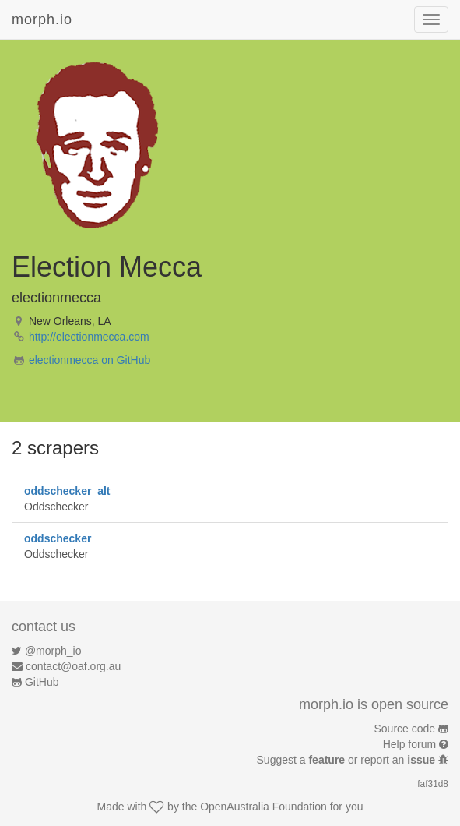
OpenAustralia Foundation (263, 806)
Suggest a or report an (347, 760)
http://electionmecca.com (89, 336)
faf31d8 (432, 783)
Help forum (409, 744)
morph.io (42, 19)
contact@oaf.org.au (73, 666)
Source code (405, 728)
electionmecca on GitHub (89, 360)
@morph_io (53, 650)
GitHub (42, 682)
